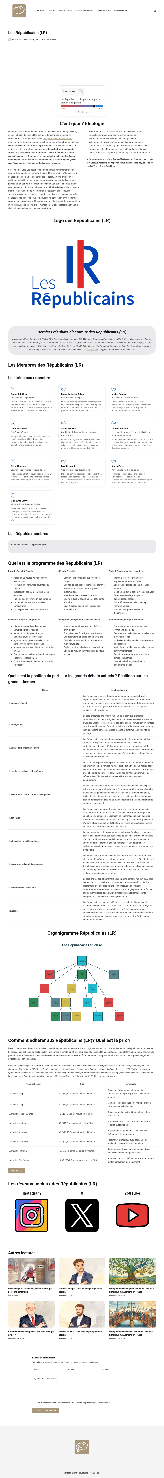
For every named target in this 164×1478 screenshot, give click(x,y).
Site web (106, 1369)
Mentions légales (80, 1473)
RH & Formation (120, 11)
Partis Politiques (49, 40)
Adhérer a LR (16, 1171)
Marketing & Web (104, 11)
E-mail (71, 1369)
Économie (52, 11)
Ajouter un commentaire (45, 1378)
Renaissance (92, 349)
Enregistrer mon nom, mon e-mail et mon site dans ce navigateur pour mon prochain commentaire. (73, 1403)
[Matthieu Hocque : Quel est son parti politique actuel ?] (82, 1271)
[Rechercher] (155, 11)
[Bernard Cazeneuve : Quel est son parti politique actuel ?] (31, 1314)
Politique (41, 11)
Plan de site (95, 1473)
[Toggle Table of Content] (79, 91)
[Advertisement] (82, 61)
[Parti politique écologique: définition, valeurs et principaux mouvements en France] (132, 1271)
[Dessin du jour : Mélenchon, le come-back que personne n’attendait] (31, 1271)
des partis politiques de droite (58, 138)
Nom (37, 1369)
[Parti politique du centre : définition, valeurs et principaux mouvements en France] (132, 1314)
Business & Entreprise (84, 11)
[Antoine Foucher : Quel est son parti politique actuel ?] (82, 1314)
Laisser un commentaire (45, 1410)
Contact (67, 1473)
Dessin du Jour (65, 11)
